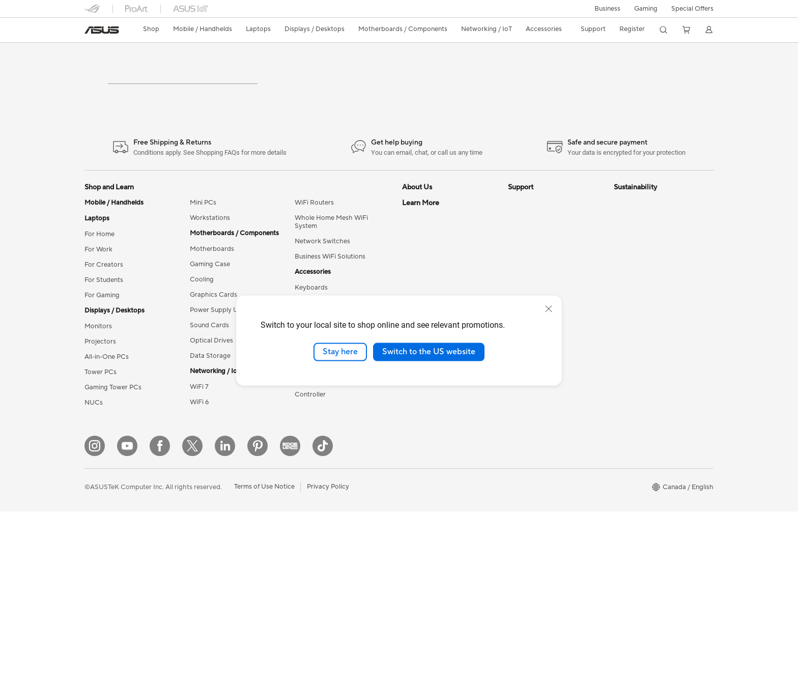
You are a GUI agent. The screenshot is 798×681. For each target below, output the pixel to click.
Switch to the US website (428, 352)
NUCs (93, 448)
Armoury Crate (424, 554)
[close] (549, 309)
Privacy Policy (328, 656)
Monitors (98, 372)
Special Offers (692, 9)
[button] (607, 8)
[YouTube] (127, 615)
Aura (409, 569)
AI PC (410, 401)
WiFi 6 (199, 448)
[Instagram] (94, 615)
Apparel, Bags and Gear (330, 394)
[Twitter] (192, 615)
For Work (98, 295)
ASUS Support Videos (541, 279)
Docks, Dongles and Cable (334, 425)
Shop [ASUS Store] (151, 29)
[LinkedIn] (225, 615)
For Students (103, 326)
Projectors (100, 387)
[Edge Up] (290, 615)
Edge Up (415, 462)
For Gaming (102, 341)
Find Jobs (416, 264)
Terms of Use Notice (264, 656)
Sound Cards (209, 371)
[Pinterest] (257, 615)
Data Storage (210, 402)
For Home (99, 280)
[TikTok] (322, 615)
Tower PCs (100, 418)
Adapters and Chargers (330, 410)
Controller (310, 440)
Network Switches (322, 287)
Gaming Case (210, 310)
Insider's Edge (423, 477)
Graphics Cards (213, 340)
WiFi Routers (314, 248)
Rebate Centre (530, 401)
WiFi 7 (199, 433)
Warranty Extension (537, 447)
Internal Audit (422, 279)
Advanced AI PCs (428, 538)
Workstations (210, 264)
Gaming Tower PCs (112, 433)
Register (632, 29)
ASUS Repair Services (541, 264)
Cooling (202, 325)
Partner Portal (423, 416)
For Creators (103, 310)
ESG (620, 248)
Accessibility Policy (431, 523)
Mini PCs (203, 248)
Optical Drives (211, 386)
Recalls (518, 416)
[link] (101, 30)
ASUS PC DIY (422, 432)
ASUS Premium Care (539, 248)
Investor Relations (429, 294)
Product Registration (539, 386)
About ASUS (421, 248)
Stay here (340, 352)
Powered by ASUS (430, 493)
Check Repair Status (539, 294)
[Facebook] (160, 615)
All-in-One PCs (106, 403)
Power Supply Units (219, 356)
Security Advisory (534, 432)
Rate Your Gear (425, 508)
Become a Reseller (430, 447)
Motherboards (212, 295)
